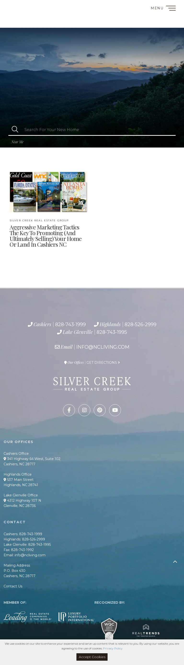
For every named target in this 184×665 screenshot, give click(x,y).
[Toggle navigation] (171, 9)
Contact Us (13, 586)
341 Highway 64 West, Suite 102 (32, 459)
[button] (15, 129)
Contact (14, 5)
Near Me (17, 142)
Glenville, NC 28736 (20, 506)
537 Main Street (19, 479)
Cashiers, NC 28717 (19, 464)
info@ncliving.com (102, 347)
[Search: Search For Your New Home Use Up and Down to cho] (99, 129)
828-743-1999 (70, 324)
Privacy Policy (113, 648)
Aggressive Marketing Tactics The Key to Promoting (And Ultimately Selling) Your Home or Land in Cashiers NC (45, 233)
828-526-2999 (25, 17)
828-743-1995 (112, 332)
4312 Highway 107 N (22, 500)
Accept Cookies (92, 657)
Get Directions (101, 362)
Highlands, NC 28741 (21, 485)
